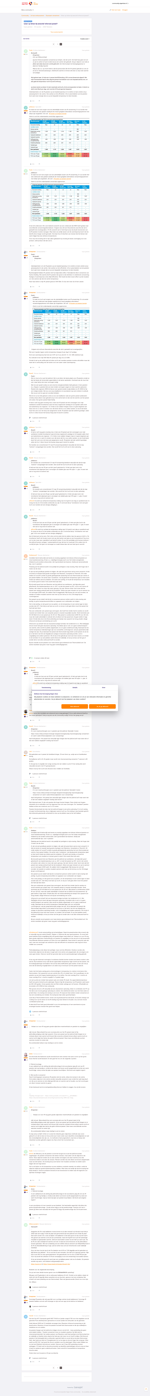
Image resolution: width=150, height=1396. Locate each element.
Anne (31, 1054)
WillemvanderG (34, 1224)
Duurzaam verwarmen (52, 15)
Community (25, 15)
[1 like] (38, 418)
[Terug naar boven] (146, 1389)
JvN (30, 751)
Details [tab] (75, 687)
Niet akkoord (74, 706)
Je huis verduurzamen (37, 15)
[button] (115, 10)
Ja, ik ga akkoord (102, 706)
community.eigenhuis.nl (120, 3)
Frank (30, 50)
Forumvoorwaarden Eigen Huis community (67, 1392)
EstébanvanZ (33, 555)
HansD (31, 1316)
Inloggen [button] (125, 10)
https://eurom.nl (36, 1264)
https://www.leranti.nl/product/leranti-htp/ (56, 1264)
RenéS (31, 373)
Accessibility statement (89, 1392)
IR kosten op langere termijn (57, 113)
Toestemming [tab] (46, 687)
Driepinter (32, 251)
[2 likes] (39, 658)
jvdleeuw (32, 107)
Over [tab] (103, 687)
